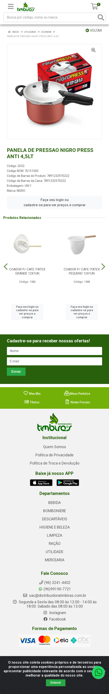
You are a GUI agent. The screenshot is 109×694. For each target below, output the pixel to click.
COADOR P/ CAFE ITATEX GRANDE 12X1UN (27, 271)
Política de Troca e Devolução (54, 463)
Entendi (55, 682)
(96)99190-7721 (54, 589)
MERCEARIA (54, 560)
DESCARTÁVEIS (54, 519)
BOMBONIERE (54, 511)
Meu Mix (32, 393)
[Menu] (11, 6)
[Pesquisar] (100, 17)
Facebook (54, 619)
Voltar (94, 30)
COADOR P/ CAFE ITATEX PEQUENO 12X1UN (82, 271)
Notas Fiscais (77, 402)
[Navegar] (5, 266)
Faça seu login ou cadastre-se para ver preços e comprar (55, 202)
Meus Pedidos (77, 393)
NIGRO (21, 190)
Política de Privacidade (54, 455)
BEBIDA (54, 503)
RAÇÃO (55, 543)
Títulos (31, 402)
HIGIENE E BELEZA (54, 527)
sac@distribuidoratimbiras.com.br (54, 595)
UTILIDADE (54, 552)
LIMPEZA (54, 535)
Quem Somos (54, 447)
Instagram (54, 613)
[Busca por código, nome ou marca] (50, 17)
